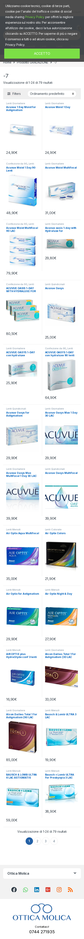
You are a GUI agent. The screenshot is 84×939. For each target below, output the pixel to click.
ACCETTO (42, 53)
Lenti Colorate (53, 529)
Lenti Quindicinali (55, 284)
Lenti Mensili (13, 529)
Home (7, 62)
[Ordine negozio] (52, 93)
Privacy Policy (34, 17)
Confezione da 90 (16, 163)
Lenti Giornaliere (15, 103)
